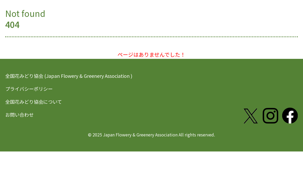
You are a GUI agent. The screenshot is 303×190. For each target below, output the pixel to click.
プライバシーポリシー (29, 88)
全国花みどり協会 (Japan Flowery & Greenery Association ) (68, 75)
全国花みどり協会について (33, 101)
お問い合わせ (19, 114)
